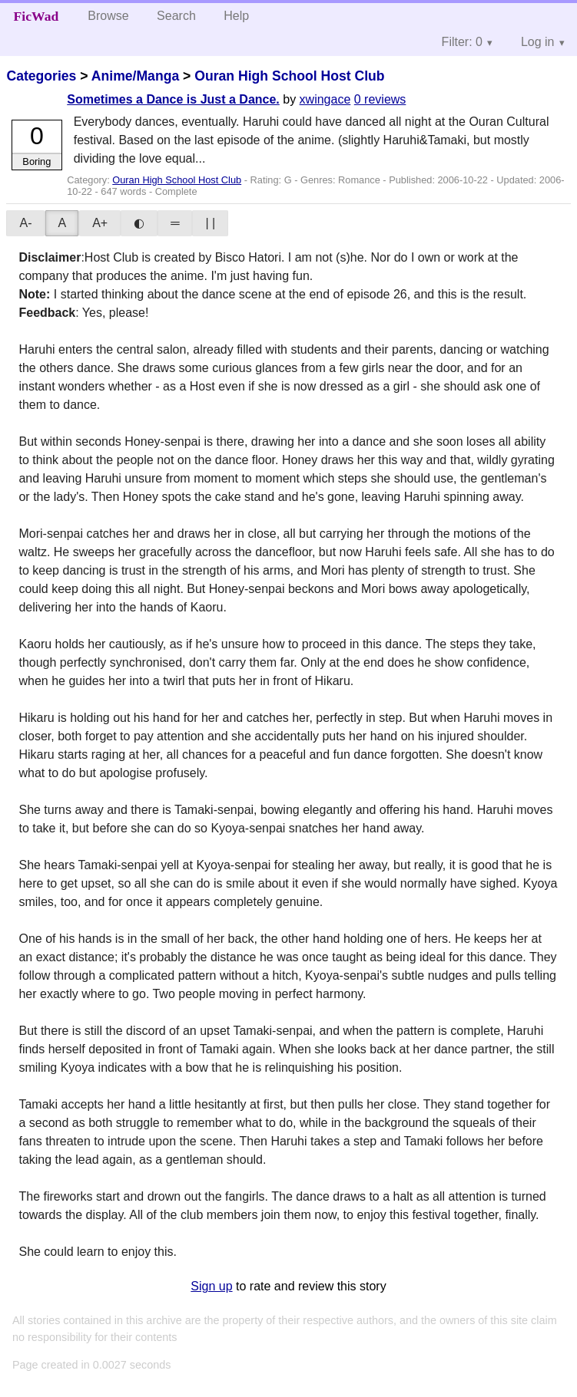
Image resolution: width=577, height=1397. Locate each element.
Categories (41, 76)
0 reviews (380, 99)
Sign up (211, 1286)
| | (210, 222)
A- (25, 222)
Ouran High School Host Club (289, 76)
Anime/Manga (135, 76)
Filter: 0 (462, 41)
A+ (100, 222)
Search (176, 15)
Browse (108, 15)
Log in (538, 41)
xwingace (325, 99)
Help (236, 15)
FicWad (36, 16)
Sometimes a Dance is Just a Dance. (173, 99)
